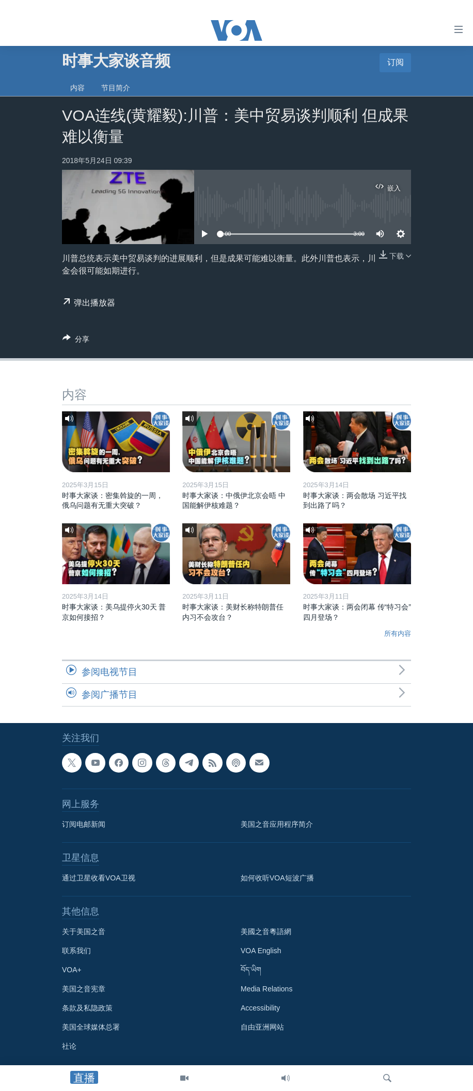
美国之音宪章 (83, 989)
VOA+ (72, 970)
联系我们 (76, 950)
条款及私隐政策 (87, 1008)
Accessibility (260, 1008)
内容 (77, 88)
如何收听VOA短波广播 (277, 878)
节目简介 (115, 88)
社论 (69, 1046)
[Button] (75, 340)
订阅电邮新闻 (83, 824)
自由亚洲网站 (262, 1027)
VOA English (261, 950)
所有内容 (397, 633)
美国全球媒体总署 (91, 1027)
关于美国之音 (83, 931)
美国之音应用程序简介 (277, 824)
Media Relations (266, 989)
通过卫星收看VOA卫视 (98, 878)
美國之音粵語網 (266, 931)
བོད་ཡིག (251, 970)
